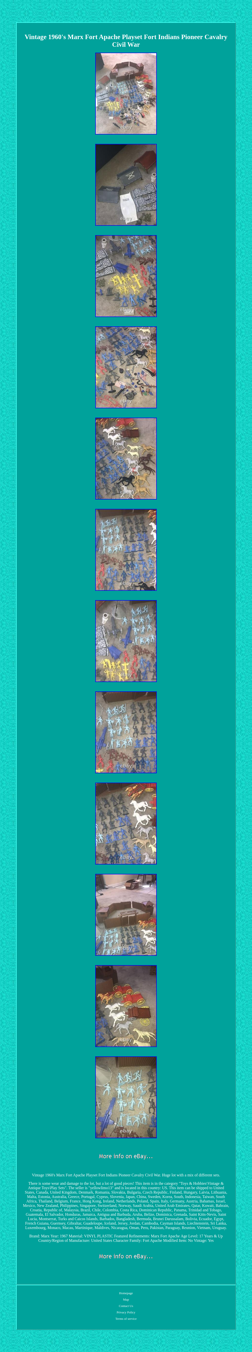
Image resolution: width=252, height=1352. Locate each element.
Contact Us (126, 1306)
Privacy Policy (126, 1312)
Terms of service (126, 1319)
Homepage (126, 1293)
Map (126, 1299)
